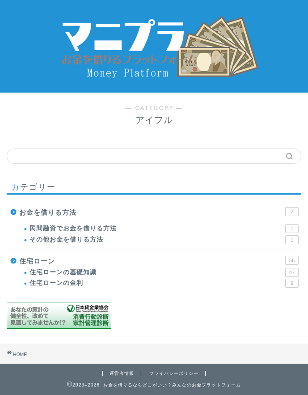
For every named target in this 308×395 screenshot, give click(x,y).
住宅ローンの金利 (164, 283)
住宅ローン (159, 260)
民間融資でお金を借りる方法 (164, 228)
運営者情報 (122, 373)
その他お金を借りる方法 (164, 239)
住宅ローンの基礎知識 (164, 272)
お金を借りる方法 (159, 211)
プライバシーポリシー (173, 373)
